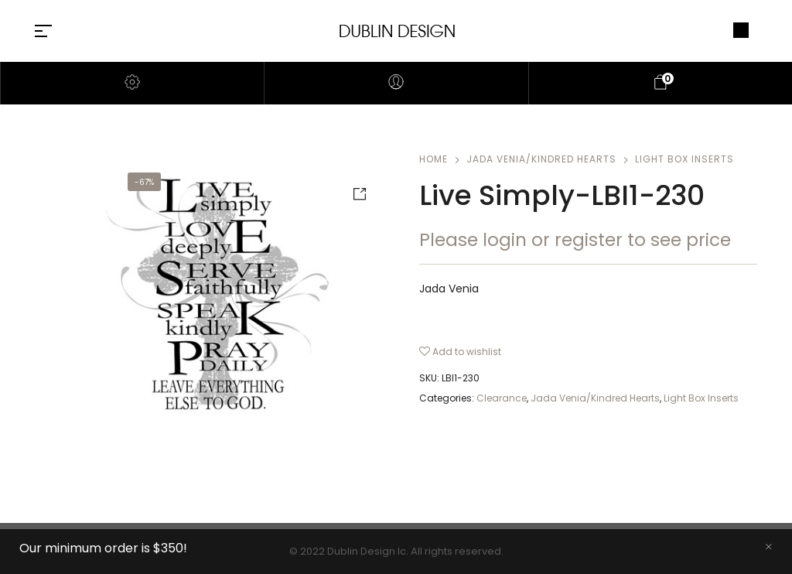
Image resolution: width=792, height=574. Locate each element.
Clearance (501, 398)
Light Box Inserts (684, 159)
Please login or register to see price (575, 239)
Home (433, 159)
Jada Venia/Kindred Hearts (541, 159)
